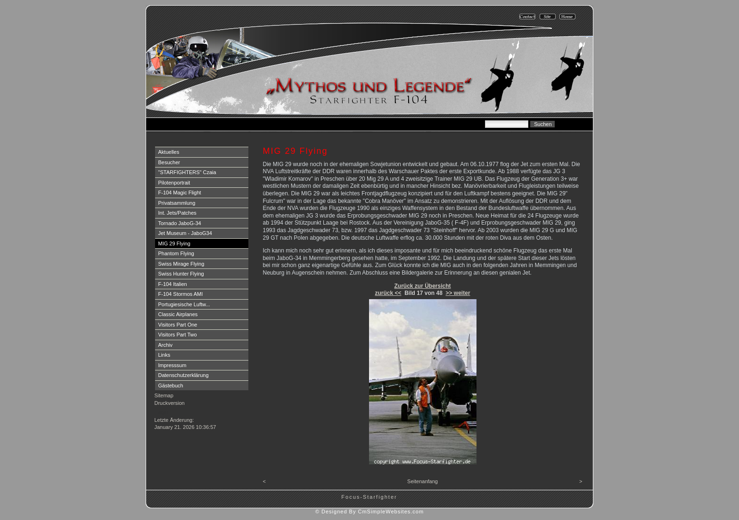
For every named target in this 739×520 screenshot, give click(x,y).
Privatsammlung (177, 203)
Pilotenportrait (174, 182)
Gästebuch (170, 385)
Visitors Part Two (177, 334)
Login (162, 412)
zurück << (388, 293)
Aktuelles (169, 152)
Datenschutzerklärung (183, 375)
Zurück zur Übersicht (422, 286)
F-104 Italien (172, 284)
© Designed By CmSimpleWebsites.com (369, 511)
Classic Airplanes (178, 314)
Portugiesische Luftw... (184, 304)
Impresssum (172, 365)
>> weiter (458, 293)
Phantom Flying (176, 253)
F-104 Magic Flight (179, 192)
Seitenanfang (422, 481)
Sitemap (164, 395)
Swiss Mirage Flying (181, 264)
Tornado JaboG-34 (179, 223)
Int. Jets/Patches (177, 213)
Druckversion (170, 403)
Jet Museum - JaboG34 (185, 233)
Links (164, 355)
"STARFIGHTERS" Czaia (187, 172)
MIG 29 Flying (174, 243)
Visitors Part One (177, 324)
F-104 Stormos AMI (180, 294)
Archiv (165, 345)
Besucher (169, 162)
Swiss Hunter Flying (181, 274)
